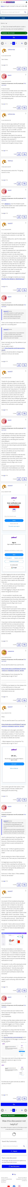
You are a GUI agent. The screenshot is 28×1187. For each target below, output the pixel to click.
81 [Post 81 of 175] (4, 286)
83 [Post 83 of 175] (4, 409)
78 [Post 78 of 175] (4, 150)
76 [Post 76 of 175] (4, 65)
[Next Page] (25, 43)
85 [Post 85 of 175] (4, 641)
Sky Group (3, 1182)
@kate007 (6, 311)
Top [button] (15, 1174)
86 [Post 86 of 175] (4, 696)
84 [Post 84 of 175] (4, 475)
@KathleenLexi (20, 279)
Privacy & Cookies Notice (6, 1179)
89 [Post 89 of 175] (4, 987)
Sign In (26, 2)
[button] (26, 49)
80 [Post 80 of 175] (4, 213)
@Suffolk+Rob (5, 279)
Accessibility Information (21, 1179)
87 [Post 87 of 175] (4, 796)
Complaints (3, 1180)
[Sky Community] (9, 2)
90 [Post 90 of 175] (4, 1095)
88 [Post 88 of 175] (4, 881)
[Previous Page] (2, 43)
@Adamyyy (8, 203)
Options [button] (3, 23)
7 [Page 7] (16, 43)
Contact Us (24, 1180)
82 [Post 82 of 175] (4, 361)
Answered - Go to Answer (14, 33)
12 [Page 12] (21, 43)
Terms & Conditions (22, 1177)
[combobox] (13, 12)
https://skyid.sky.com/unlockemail (13, 1037)
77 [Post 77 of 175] (4, 104)
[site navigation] (2, 2)
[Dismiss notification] (26, 6)
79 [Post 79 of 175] (4, 180)
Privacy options (4, 1177)
